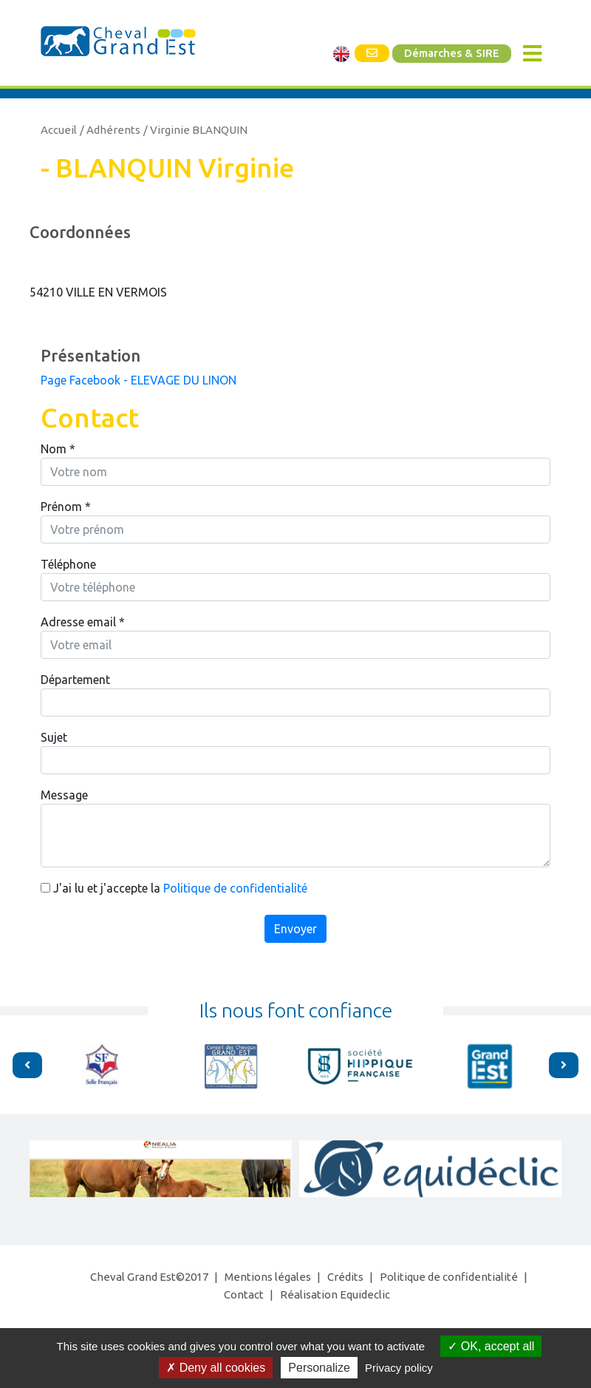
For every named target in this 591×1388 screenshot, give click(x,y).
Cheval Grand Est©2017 (149, 1276)
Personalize (319, 1367)
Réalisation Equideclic (335, 1294)
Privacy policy (399, 1367)
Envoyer (295, 928)
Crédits (345, 1276)
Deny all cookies (215, 1367)
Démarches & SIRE (451, 53)
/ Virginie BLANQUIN (195, 129)
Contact (244, 1294)
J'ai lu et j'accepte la (174, 888)
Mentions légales (268, 1276)
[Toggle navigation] (532, 53)
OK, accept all (491, 1346)
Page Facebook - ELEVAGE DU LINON (138, 380)
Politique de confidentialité (235, 888)
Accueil (59, 129)
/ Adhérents (110, 129)
